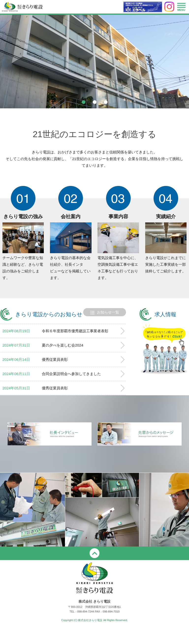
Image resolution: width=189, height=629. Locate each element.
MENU (181, 8)
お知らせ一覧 (104, 312)
